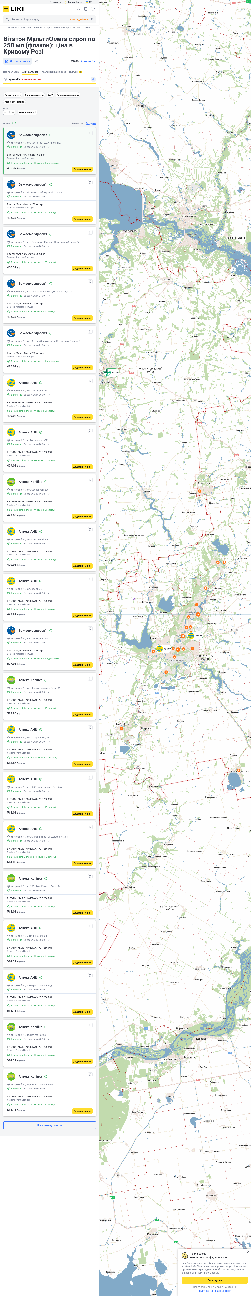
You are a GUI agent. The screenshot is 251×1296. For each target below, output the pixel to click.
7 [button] (199, 491)
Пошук (7, 19)
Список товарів (86, 9)
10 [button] (198, 614)
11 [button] (183, 636)
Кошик (93, 9)
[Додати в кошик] (82, 169)
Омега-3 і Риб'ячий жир (86, 27)
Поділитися (36, 61)
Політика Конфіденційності (215, 1290)
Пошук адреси (5, 79)
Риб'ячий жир (61, 27)
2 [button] (238, 770)
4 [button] (224, 562)
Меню (6, 9)
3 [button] (205, 588)
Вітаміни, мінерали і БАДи (35, 27)
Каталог (12, 27)
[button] (195, 640)
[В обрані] (90, 133)
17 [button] (178, 649)
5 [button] (188, 617)
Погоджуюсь (215, 1280)
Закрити (248, 1252)
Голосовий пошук (92, 19)
